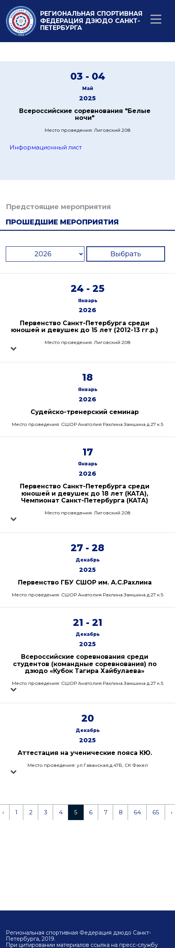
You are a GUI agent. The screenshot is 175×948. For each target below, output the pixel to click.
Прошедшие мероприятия (62, 222)
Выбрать (125, 254)
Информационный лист (46, 147)
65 (155, 812)
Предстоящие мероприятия (58, 207)
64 (137, 812)
